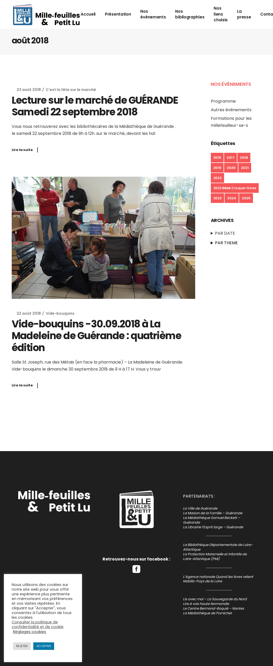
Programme (223, 101)
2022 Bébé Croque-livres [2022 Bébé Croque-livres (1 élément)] (234, 188)
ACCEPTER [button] (43, 646)
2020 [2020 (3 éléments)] (231, 167)
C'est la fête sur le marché (71, 89)
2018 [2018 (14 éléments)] (244, 157)
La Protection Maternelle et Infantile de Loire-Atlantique (215, 556)
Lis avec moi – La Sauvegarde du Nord (215, 599)
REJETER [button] (22, 646)
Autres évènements (231, 110)
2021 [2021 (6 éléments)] (245, 167)
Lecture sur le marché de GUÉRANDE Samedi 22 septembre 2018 (95, 106)
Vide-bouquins (60, 313)
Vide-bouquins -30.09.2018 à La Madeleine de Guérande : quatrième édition (96, 335)
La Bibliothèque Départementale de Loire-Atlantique (218, 547)
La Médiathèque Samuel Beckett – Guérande (211, 520)
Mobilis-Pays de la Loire (202, 581)
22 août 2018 (29, 313)
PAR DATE (225, 233)
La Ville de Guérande (200, 508)
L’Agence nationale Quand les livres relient (218, 576)
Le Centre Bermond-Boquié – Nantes (213, 608)
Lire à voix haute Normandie (206, 603)
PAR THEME (226, 243)
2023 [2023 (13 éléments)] (217, 198)
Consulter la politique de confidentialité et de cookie (38, 624)
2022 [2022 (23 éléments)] (217, 177)
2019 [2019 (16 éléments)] (217, 167)
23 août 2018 (29, 89)
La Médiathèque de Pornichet (207, 613)
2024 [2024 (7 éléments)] (231, 198)
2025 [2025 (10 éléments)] (246, 198)
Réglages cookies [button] (29, 631)
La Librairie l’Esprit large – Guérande (213, 527)
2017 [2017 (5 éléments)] (230, 157)
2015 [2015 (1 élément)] (217, 157)
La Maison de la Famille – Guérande (212, 513)
